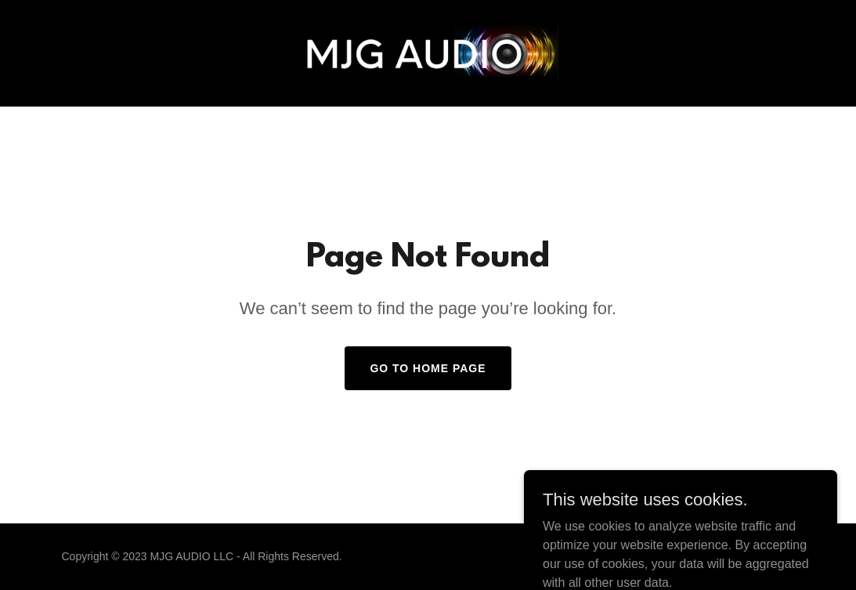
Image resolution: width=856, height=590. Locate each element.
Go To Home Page (428, 368)
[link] (428, 52)
